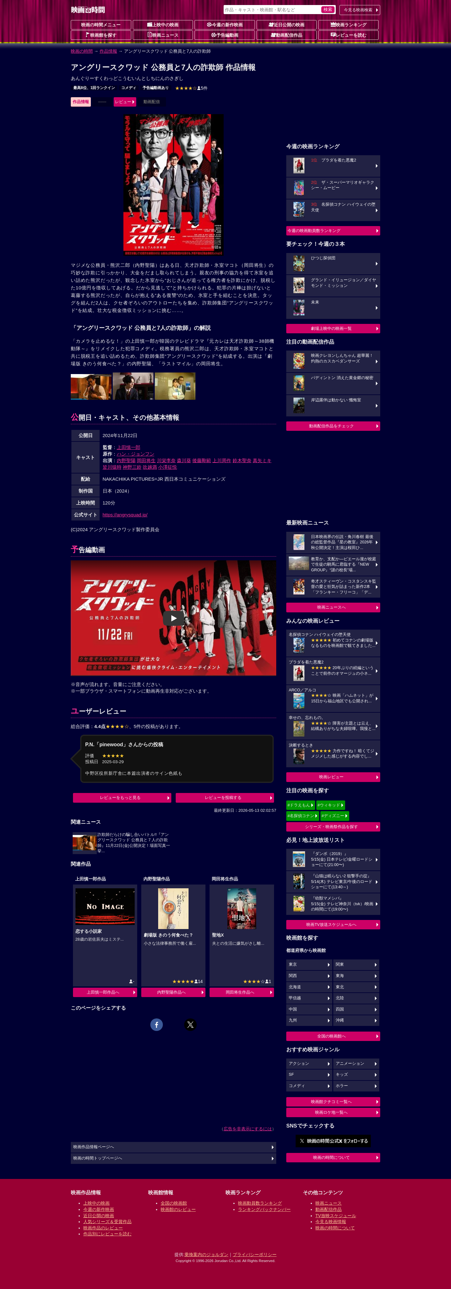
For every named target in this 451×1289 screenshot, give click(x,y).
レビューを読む (348, 35)
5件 (191, 88)
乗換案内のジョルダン (206, 1254)
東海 (340, 976)
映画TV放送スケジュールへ (331, 924)
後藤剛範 (201, 460)
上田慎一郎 (128, 447)
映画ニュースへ (331, 607)
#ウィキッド (329, 805)
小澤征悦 (167, 467)
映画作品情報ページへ (93, 1147)
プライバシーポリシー (255, 1254)
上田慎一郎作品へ (103, 992)
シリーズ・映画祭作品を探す (331, 826)
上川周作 (221, 460)
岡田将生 (146, 460)
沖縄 (340, 1020)
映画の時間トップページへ (97, 1158)
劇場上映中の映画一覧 (331, 328)
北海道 (295, 987)
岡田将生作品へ (240, 992)
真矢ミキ (262, 460)
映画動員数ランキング (260, 1203)
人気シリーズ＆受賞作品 (107, 1221)
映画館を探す (101, 35)
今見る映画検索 (358, 10)
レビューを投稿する (223, 797)
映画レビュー (331, 776)
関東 (340, 964)
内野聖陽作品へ (171, 992)
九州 (293, 1020)
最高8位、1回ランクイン (94, 88)
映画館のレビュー (178, 1209)
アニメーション (350, 1063)
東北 (340, 987)
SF (291, 1074)
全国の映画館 (174, 1203)
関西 (293, 976)
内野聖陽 (126, 460)
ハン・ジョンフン (135, 454)
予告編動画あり (156, 88)
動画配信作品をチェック (331, 426)
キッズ (342, 1074)
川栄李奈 (166, 460)
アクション (299, 1063)
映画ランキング (348, 24)
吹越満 (150, 467)
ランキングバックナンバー (264, 1209)
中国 (293, 1009)
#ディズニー (333, 815)
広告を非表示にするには (248, 1128)
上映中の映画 (163, 24)
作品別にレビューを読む (107, 1233)
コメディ (128, 88)
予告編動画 (224, 35)
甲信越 (295, 998)
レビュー (123, 101)
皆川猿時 (112, 467)
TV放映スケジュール (335, 1215)
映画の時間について (331, 1157)
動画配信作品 (286, 35)
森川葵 (184, 460)
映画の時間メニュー (101, 24)
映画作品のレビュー (103, 1227)
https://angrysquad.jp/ (125, 514)
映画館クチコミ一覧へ (331, 1101)
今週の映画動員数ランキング (314, 230)
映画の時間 (82, 51)
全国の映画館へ (331, 1036)
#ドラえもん (299, 805)
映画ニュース (163, 35)
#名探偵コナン (301, 815)
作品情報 (108, 51)
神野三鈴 (132, 467)
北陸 (340, 998)
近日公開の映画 (286, 24)
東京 (293, 964)
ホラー (342, 1086)
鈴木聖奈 (242, 460)
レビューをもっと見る (120, 797)
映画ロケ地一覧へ (331, 1112)
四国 (340, 1009)
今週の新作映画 (225, 24)
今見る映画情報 (330, 1221)
